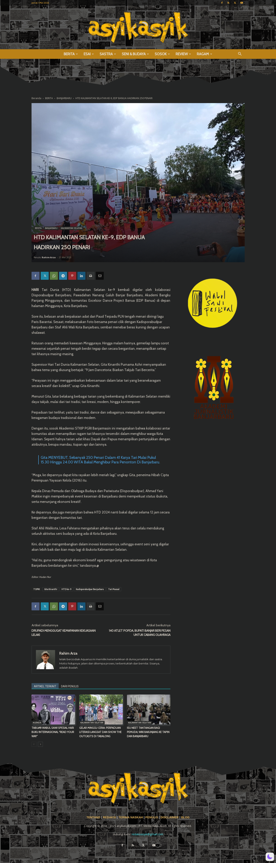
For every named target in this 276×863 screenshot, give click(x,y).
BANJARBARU (64, 98)
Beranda (36, 98)
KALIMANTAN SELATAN (71, 228)
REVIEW (183, 54)
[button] (240, 54)
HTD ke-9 (66, 589)
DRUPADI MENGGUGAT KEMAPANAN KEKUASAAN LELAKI (64, 633)
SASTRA (108, 54)
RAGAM (204, 54)
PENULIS (152, 817)
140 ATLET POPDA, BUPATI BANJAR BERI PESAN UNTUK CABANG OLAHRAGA (139, 633)
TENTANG (93, 817)
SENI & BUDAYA (135, 54)
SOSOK (162, 54)
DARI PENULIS (70, 686)
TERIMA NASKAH (130, 817)
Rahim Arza (49, 257)
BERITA (71, 54)
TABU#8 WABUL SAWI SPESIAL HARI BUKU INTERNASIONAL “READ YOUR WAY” (53, 732)
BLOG (185, 817)
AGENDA (37, 722)
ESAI (89, 54)
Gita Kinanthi (50, 589)
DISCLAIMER (169, 817)
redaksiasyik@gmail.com (147, 834)
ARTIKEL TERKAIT (45, 686)
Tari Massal (113, 589)
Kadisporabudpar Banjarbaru (90, 589)
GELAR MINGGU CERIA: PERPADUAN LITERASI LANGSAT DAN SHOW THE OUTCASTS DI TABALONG (100, 732)
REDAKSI (109, 817)
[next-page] (40, 744)
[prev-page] (34, 744)
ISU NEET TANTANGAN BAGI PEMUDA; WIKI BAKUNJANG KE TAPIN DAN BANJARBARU (148, 732)
